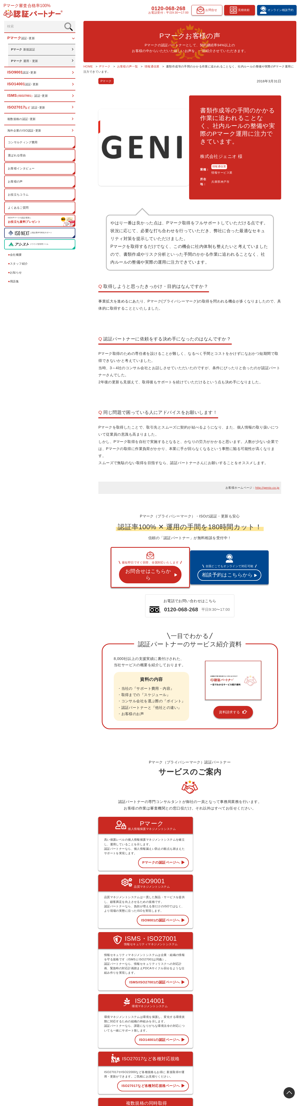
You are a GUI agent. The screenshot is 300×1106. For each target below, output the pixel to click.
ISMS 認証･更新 (178, 1038)
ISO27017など (177, 1045)
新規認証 (23, 50)
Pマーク (87, 81)
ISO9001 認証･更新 (180, 1024)
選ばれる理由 (17, 155)
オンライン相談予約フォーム (271, 1030)
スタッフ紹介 (18, 264)
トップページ (177, 1009)
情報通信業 (208, 158)
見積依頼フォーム (264, 1037)
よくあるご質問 (18, 208)
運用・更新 (24, 61)
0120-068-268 (167, 9)
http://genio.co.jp (267, 468)
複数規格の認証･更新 (22, 119)
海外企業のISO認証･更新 (25, 131)
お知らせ (15, 273)
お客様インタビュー (21, 168)
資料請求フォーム (264, 1045)
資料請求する (224, 687)
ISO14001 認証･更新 (181, 1031)
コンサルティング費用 (23, 142)
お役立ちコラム (18, 195)
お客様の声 (15, 182)
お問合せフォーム (264, 1052)
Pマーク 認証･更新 (180, 1016)
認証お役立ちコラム (223, 1031)
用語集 (13, 281)
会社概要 (15, 255)
